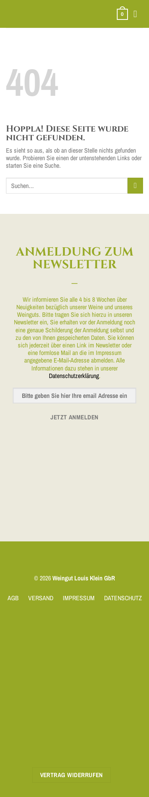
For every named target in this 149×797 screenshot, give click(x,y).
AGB (13, 597)
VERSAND (40, 597)
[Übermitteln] (135, 185)
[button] (122, 14)
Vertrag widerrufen (71, 775)
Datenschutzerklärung (74, 375)
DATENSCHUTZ (123, 597)
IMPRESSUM (79, 597)
